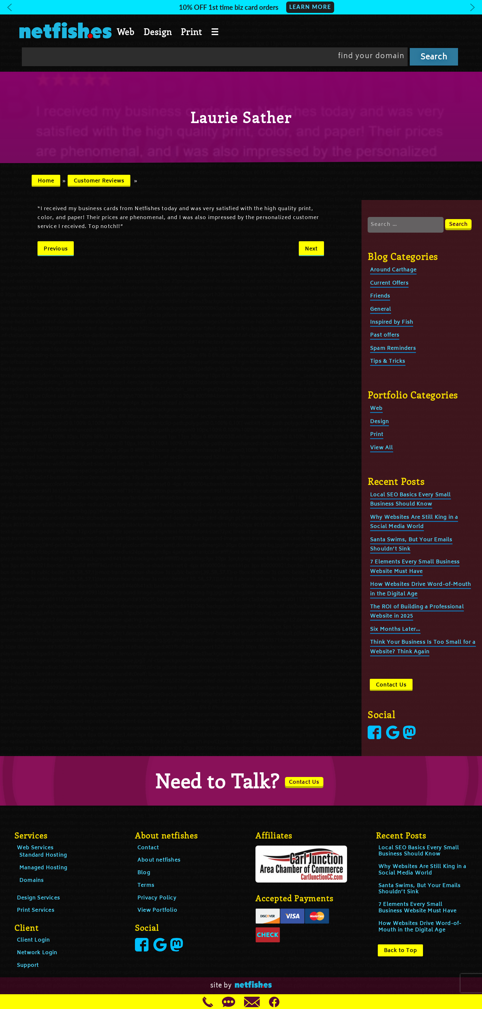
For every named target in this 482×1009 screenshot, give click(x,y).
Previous (56, 249)
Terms (145, 885)
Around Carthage (393, 270)
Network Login (37, 953)
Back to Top (400, 951)
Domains (31, 880)
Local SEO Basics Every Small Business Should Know (410, 500)
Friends (380, 296)
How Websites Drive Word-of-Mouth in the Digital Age (419, 927)
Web (126, 31)
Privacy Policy (156, 898)
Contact (148, 848)
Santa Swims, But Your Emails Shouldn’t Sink (419, 889)
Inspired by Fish (391, 322)
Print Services (35, 910)
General (380, 309)
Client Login (33, 940)
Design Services (38, 898)
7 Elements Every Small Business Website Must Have (417, 907)
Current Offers (389, 283)
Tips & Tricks (387, 361)
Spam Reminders (393, 348)
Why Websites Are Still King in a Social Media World (414, 522)
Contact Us (391, 685)
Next (311, 249)
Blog (143, 873)
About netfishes (158, 860)
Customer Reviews (99, 181)
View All (381, 448)
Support (28, 965)
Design (158, 31)
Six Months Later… (395, 629)
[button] (241, 7)
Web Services (35, 848)
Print (191, 31)
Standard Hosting (43, 855)
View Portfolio (157, 910)
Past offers (384, 335)
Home (46, 181)
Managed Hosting (43, 868)
